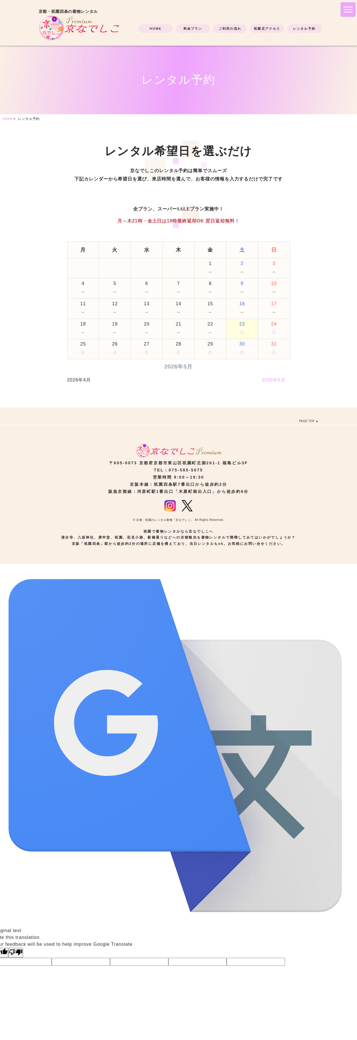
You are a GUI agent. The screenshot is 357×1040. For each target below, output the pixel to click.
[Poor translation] (15, 953)
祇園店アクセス (267, 28)
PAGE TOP (307, 421)
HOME (156, 28)
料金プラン (193, 28)
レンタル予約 (304, 28)
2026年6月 (274, 380)
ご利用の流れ (230, 28)
